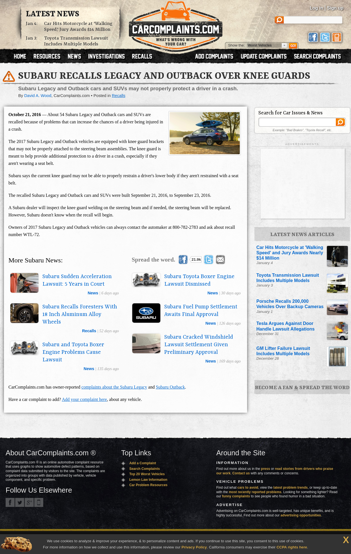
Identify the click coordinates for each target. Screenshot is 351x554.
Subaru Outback (170, 387)
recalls (89, 331)
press (265, 469)
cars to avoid (248, 488)
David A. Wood (37, 95)
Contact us (241, 473)
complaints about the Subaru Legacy (114, 387)
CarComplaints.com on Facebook (10, 502)
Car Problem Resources (148, 485)
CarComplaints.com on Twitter (19, 502)
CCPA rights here (292, 547)
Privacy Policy (194, 547)
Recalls (118, 95)
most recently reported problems (255, 492)
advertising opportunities (301, 515)
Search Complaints (144, 469)
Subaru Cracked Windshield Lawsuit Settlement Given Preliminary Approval (198, 345)
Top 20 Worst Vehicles (147, 474)
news (93, 293)
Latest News (52, 14)
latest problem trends (290, 488)
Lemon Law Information (148, 480)
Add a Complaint (142, 463)
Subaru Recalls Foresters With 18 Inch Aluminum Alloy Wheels (79, 314)
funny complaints (236, 496)
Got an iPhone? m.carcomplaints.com (38, 502)
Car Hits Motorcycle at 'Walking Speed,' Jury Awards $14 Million (78, 26)
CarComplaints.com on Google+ (29, 502)
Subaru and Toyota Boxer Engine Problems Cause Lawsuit (73, 352)
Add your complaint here (84, 399)
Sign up (335, 8)
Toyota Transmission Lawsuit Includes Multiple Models (76, 41)
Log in (316, 8)
